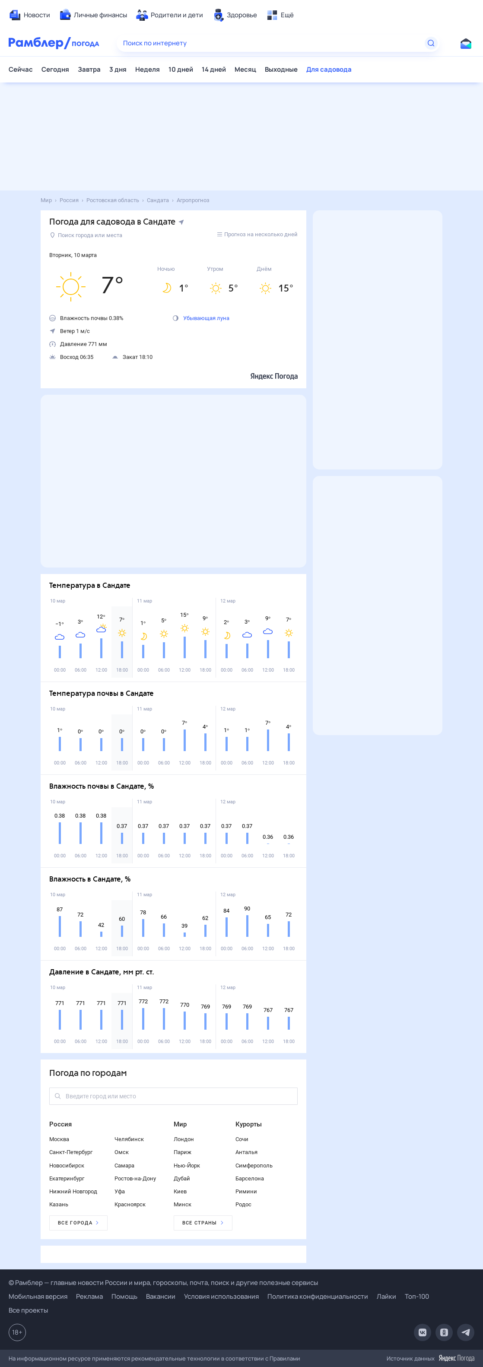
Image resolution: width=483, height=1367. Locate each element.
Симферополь (254, 1165)
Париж (182, 1152)
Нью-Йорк (187, 1165)
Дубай (182, 1178)
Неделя (147, 69)
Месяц (245, 69)
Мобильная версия (38, 1296)
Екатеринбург (66, 1178)
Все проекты (28, 1310)
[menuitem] (29, 15)
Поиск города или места (86, 235)
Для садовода (329, 69)
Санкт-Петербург (70, 1152)
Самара (124, 1165)
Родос (243, 1204)
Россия (60, 1124)
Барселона (249, 1178)
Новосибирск (66, 1165)
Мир (180, 1124)
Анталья (246, 1152)
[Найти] (431, 43)
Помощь (124, 1296)
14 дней (214, 69)
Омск (121, 1152)
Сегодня (55, 69)
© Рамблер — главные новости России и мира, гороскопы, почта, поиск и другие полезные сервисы (163, 1282)
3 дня (118, 69)
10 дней (180, 69)
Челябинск (129, 1139)
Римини (246, 1191)
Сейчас (21, 69)
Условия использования (221, 1296)
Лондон (184, 1139)
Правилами (285, 1358)
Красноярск (130, 1204)
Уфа (119, 1191)
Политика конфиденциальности (317, 1296)
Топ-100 (417, 1296)
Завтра (89, 69)
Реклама (89, 1296)
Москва (59, 1139)
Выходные (281, 69)
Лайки (386, 1296)
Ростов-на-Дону (135, 1178)
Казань (58, 1204)
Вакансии (160, 1296)
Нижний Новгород (73, 1191)
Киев (180, 1191)
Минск (182, 1204)
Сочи (241, 1139)
